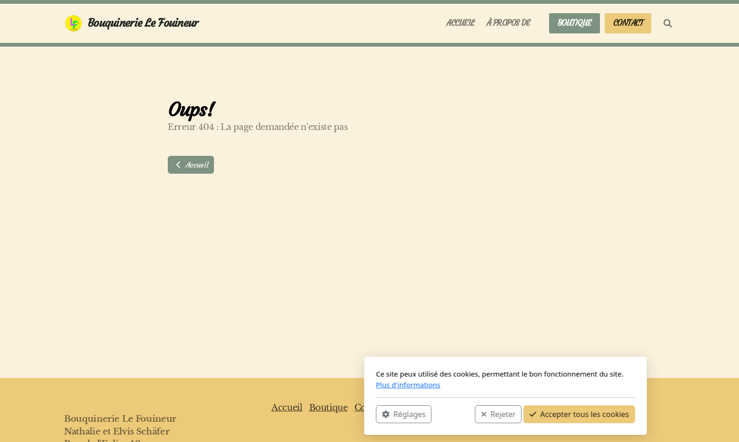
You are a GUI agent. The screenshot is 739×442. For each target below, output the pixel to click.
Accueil (191, 164)
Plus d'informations (272, 384)
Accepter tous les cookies (443, 414)
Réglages (267, 414)
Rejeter (362, 414)
